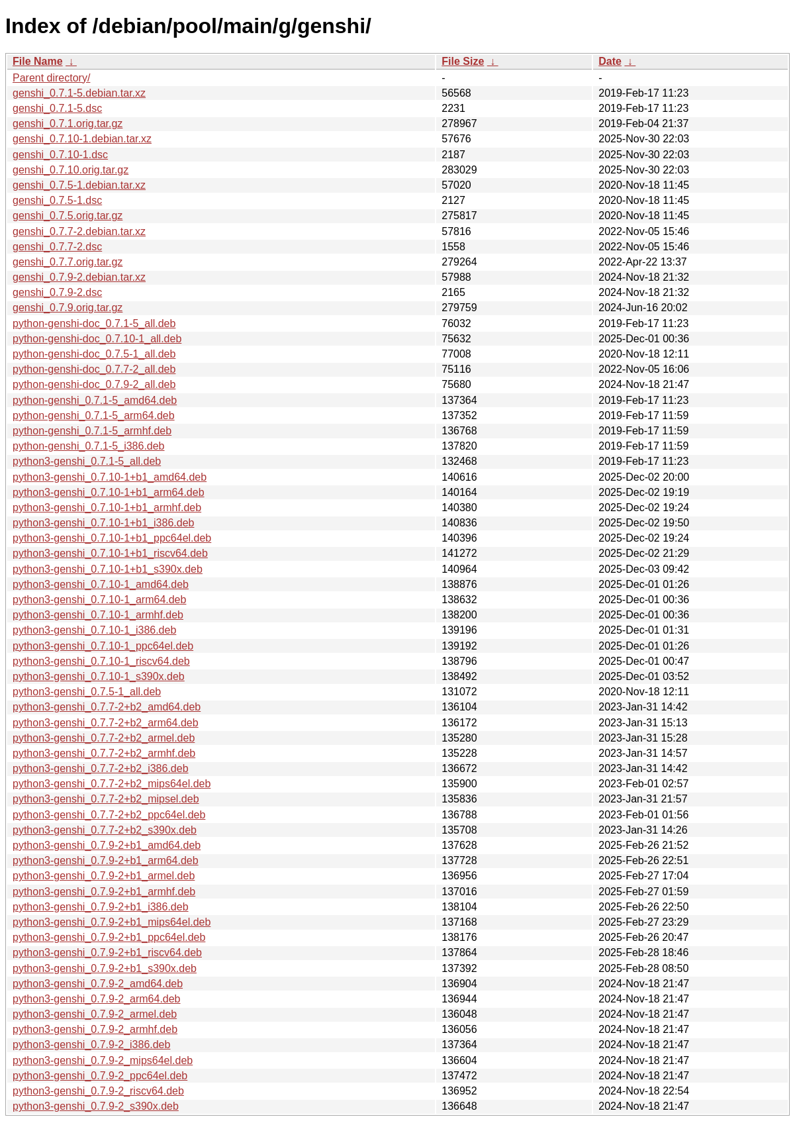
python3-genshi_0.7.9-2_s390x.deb (96, 1106)
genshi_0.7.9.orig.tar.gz (67, 307)
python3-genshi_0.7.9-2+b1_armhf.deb (104, 891)
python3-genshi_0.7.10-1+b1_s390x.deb (108, 569)
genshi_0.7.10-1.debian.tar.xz (82, 138)
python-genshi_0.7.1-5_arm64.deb (94, 415)
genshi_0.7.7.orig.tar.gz (67, 262)
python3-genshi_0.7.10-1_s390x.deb (99, 676)
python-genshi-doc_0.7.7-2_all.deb (94, 369)
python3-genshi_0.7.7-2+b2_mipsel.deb (106, 798)
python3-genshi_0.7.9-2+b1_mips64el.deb (111, 922)
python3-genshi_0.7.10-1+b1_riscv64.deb (110, 553)
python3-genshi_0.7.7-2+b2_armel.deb (104, 738)
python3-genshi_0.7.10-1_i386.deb (94, 630)
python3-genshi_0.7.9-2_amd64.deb (98, 983)
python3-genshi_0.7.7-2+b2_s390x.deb (105, 830)
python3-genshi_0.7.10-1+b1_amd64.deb (110, 477)
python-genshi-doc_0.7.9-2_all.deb (94, 384)
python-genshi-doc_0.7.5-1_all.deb (94, 354)
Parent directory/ (51, 77)
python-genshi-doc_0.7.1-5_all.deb (94, 323)
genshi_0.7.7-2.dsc (57, 246)
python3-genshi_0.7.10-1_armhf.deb (98, 614)
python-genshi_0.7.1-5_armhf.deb (92, 430)
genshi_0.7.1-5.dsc (57, 108)
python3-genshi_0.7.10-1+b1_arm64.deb (109, 492)
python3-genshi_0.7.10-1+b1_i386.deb (103, 522)
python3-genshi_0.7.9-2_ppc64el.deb (100, 1075)
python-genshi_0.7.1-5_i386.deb (89, 446)
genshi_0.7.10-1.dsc (60, 154)
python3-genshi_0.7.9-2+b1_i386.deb (101, 906)
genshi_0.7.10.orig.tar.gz (70, 169)
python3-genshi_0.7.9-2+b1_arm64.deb (106, 860)
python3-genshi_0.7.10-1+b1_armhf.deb (107, 507)
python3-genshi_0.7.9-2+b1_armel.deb (104, 875)
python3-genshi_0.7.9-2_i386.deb (91, 1044)
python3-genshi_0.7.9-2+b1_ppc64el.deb (109, 937)
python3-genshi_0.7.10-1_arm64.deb (99, 599)
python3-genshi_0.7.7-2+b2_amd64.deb (107, 706)
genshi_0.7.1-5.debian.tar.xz (79, 93)
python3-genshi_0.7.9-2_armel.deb (95, 1014)
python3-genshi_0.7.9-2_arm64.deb (97, 998)
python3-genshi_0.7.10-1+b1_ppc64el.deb (112, 538)
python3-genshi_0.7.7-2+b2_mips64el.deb (111, 783)
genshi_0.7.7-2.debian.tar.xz (79, 231)
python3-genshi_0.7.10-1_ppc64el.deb (103, 646)
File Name (38, 61)
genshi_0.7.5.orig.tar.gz (67, 215)
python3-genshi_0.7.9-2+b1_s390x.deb (105, 968)
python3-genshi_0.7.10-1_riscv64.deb (101, 661)
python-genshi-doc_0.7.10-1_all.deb (97, 338)
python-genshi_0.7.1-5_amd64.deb (95, 400)
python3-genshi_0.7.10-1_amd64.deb (101, 584)
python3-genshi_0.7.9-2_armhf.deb (95, 1029)
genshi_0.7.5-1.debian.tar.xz (79, 185)
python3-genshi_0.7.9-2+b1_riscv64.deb (107, 952)
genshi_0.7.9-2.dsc (57, 292)
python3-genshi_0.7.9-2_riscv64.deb (98, 1091)
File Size (463, 61)
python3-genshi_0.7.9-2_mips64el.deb (103, 1060)
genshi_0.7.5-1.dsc (57, 200)
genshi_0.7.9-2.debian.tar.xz (79, 277)
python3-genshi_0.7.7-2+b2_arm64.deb (106, 722)
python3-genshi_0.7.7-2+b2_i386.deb (101, 768)
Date (610, 61)
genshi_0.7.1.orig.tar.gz (67, 123)
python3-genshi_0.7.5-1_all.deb (87, 691)
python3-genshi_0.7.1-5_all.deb (87, 461)
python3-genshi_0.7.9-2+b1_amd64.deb (107, 845)
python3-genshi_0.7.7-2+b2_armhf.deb (104, 753)
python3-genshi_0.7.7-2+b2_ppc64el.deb (109, 814)
